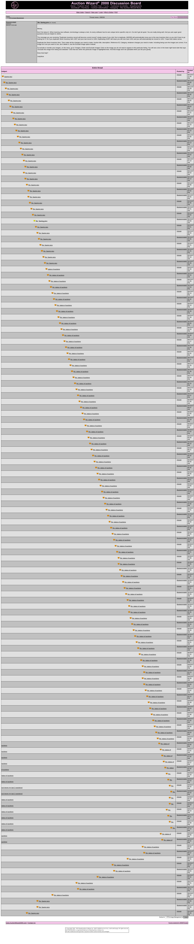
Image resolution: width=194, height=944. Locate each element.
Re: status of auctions (56, 275)
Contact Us (32, 923)
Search (87, 12)
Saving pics (8, 77)
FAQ (116, 12)
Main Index (80, 12)
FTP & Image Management (16, 18)
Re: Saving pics (11, 83)
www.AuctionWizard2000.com (16, 923)
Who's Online (108, 12)
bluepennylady (11, 22)
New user (94, 12)
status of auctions (54, 269)
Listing (8, 16)
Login (101, 12)
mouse (179, 75)
